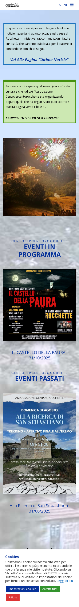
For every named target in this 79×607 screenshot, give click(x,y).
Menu (66, 5)
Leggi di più (65, 581)
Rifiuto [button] (13, 597)
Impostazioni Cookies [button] (22, 589)
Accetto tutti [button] (49, 589)
